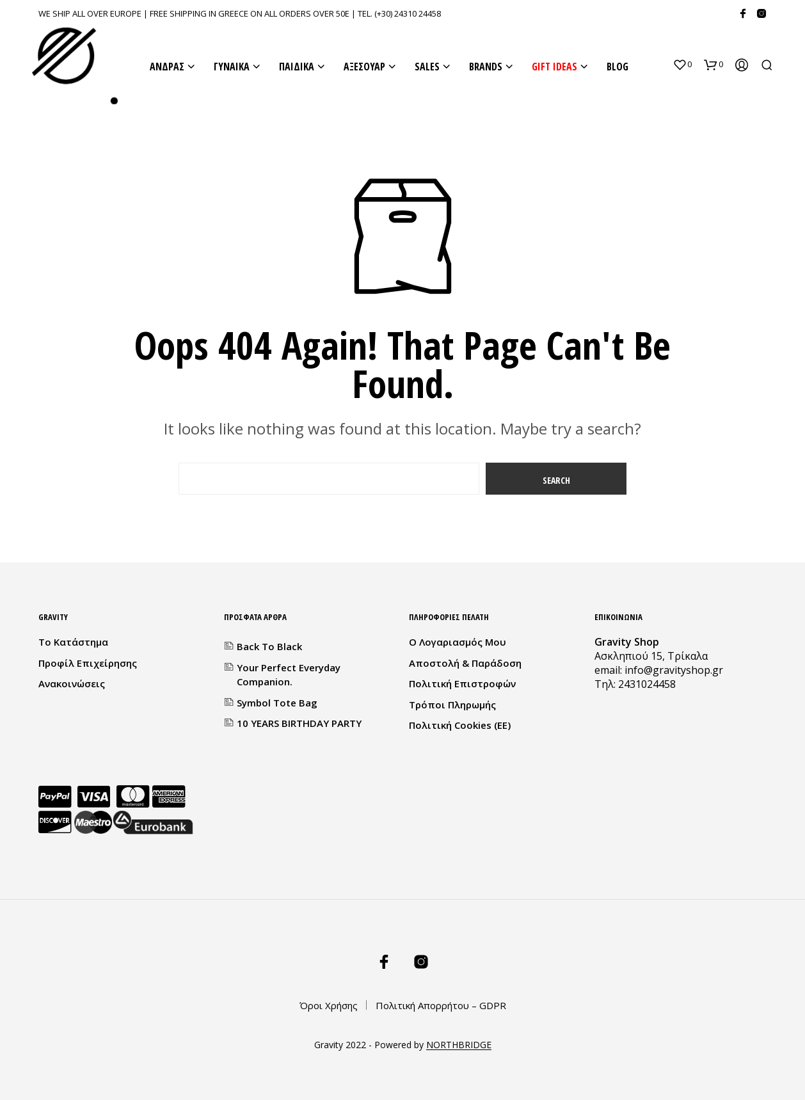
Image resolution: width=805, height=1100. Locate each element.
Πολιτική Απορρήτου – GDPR (441, 1005)
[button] (682, 64)
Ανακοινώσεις (71, 683)
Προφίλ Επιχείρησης (87, 663)
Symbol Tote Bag (277, 702)
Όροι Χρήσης (328, 1005)
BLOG (617, 67)
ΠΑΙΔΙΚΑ (296, 67)
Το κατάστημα (73, 641)
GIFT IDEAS (554, 67)
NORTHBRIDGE (458, 1045)
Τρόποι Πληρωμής (452, 704)
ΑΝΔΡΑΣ (167, 67)
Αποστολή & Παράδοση (465, 663)
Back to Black (269, 646)
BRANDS (485, 67)
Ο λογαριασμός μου (457, 641)
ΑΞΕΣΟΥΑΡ (364, 67)
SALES (427, 67)
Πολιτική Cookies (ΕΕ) (460, 725)
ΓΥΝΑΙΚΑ (232, 67)
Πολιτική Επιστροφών (462, 683)
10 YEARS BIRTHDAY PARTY (299, 723)
